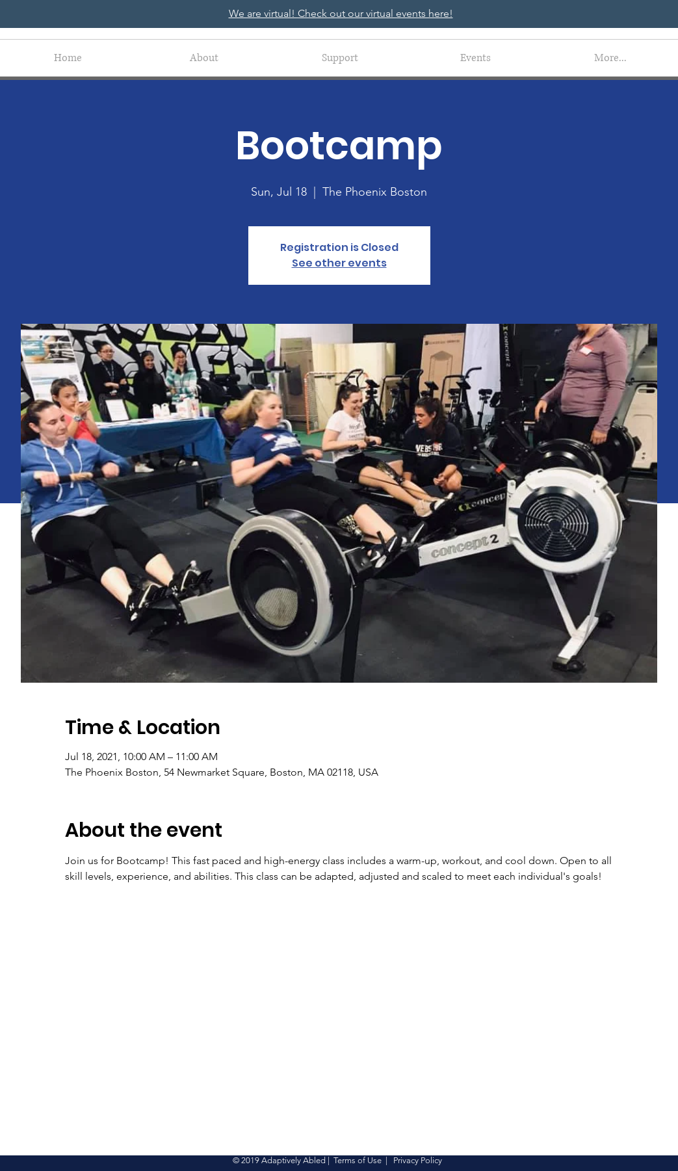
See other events (339, 263)
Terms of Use (357, 1160)
